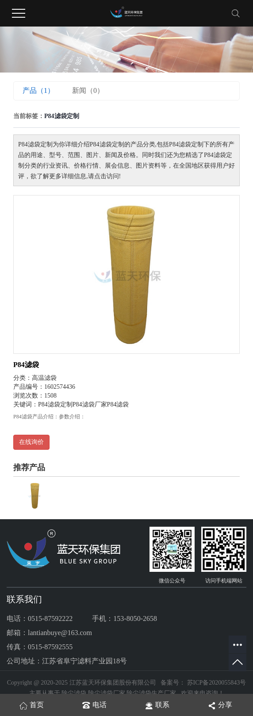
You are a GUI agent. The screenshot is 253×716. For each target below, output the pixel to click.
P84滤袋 (26, 364)
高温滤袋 (44, 378)
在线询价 (31, 442)
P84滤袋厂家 (90, 404)
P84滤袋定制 (55, 404)
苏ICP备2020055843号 (216, 682)
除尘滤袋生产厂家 (151, 693)
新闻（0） (88, 90)
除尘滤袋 (73, 693)
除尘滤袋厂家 (106, 693)
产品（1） (38, 90)
